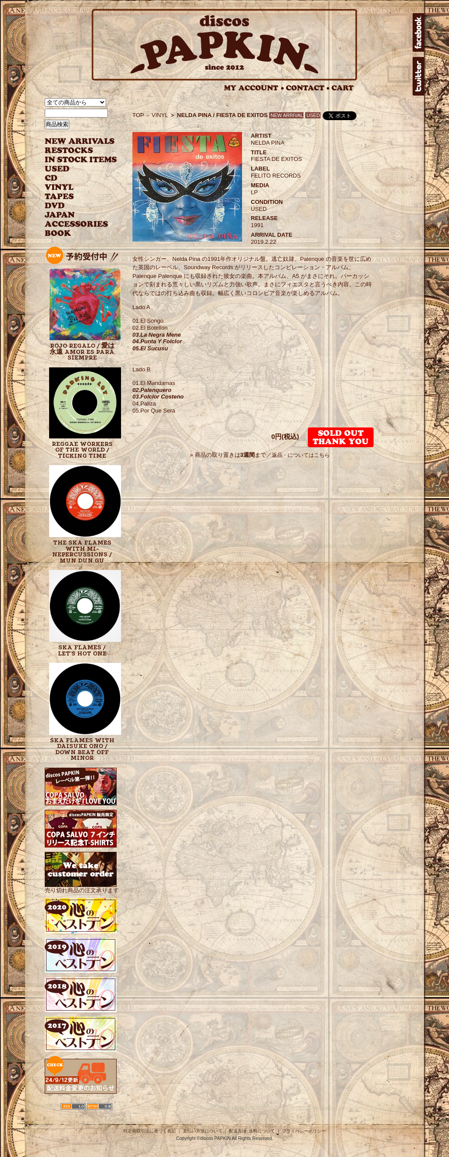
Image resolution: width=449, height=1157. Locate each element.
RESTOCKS (74, 150)
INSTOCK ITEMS (81, 160)
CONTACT (308, 88)
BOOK (58, 233)
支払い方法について (202, 1131)
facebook (418, 32)
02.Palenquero (151, 390)
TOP (138, 115)
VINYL (60, 187)
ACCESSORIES (76, 224)
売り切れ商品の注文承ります (82, 887)
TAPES (59, 196)
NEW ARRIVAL (80, 141)
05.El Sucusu (150, 348)
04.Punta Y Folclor (157, 341)
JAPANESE (74, 215)
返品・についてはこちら (301, 455)
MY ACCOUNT (254, 88)
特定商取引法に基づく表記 (149, 1131)
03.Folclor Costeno (158, 396)
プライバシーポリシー (304, 1131)
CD (51, 178)
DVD (54, 206)
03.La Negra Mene (156, 334)
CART (342, 88)
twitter (418, 76)
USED (74, 169)
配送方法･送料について (252, 1131)
